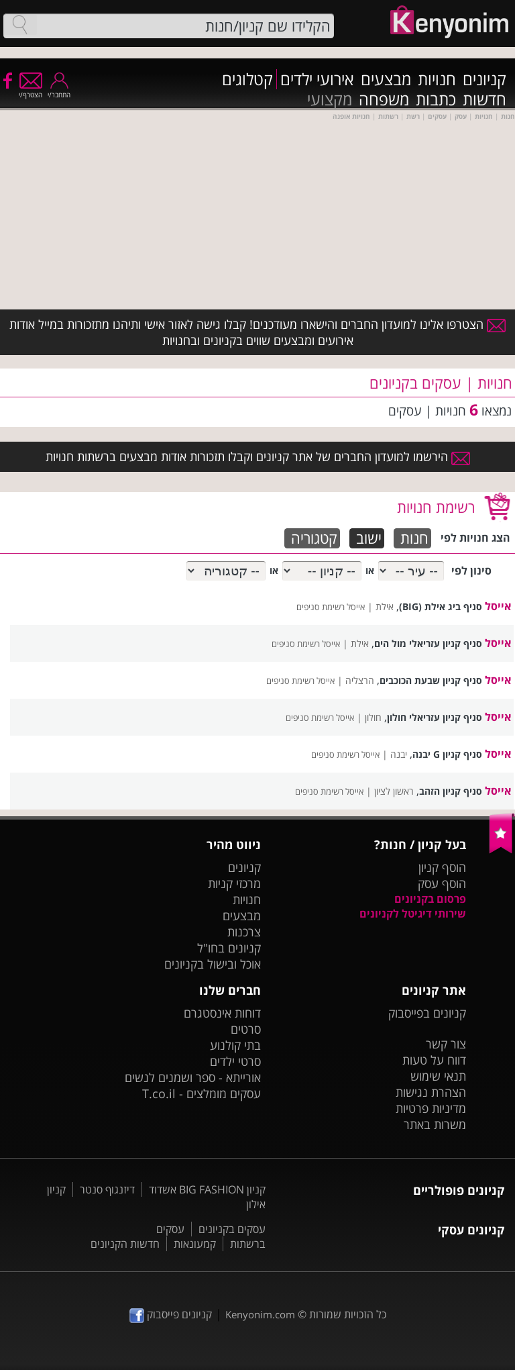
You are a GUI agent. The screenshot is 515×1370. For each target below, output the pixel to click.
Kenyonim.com (260, 1314)
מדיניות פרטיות (431, 1108)
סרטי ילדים (235, 1061)
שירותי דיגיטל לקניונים (412, 913)
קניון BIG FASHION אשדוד (207, 1189)
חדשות (484, 99)
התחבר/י (59, 90)
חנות (414, 538)
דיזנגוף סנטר (107, 1189)
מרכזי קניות (234, 883)
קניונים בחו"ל (229, 948)
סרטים (246, 1029)
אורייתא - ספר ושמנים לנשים (193, 1077)
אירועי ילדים (317, 79)
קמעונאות (195, 1243)
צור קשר (446, 1044)
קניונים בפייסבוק (427, 1013)
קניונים (484, 79)
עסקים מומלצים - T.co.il (201, 1093)
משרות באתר (435, 1124)
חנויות (437, 79)
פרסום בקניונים (430, 898)
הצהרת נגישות (431, 1092)
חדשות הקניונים (125, 1243)
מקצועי (329, 99)
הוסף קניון (442, 867)
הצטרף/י (30, 90)
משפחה (384, 99)
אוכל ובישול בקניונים (212, 964)
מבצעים (386, 79)
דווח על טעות (434, 1060)
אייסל (498, 606)
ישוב (369, 538)
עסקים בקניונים (232, 1229)
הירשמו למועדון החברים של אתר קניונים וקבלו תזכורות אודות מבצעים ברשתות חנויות (258, 456)
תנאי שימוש (438, 1076)
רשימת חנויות (436, 507)
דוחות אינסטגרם (222, 1013)
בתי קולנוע (235, 1045)
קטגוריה (314, 538)
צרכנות (244, 932)
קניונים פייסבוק (170, 1314)
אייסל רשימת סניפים (330, 607)
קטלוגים (247, 79)
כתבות (436, 99)
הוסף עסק (442, 883)
